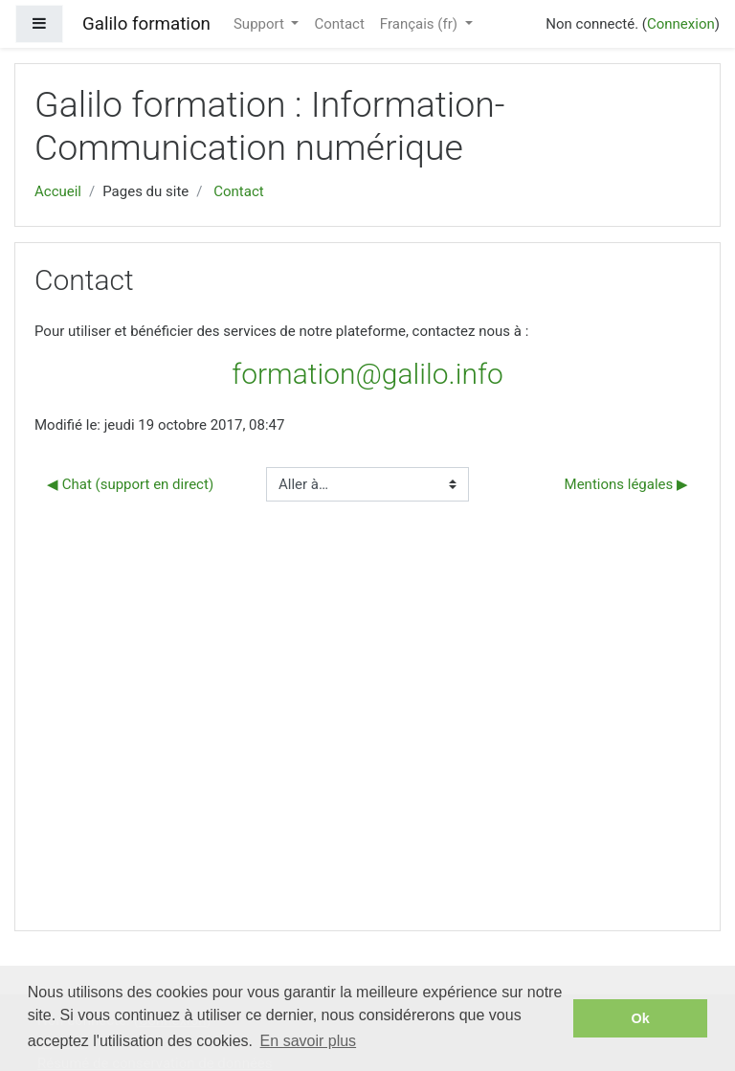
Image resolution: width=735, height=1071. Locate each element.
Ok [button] (641, 1018)
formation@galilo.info (367, 373)
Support (261, 24)
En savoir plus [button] (308, 1041)
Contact (339, 24)
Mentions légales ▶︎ (626, 484)
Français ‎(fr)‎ (420, 24)
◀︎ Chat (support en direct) (130, 484)
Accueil (57, 191)
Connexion (681, 24)
